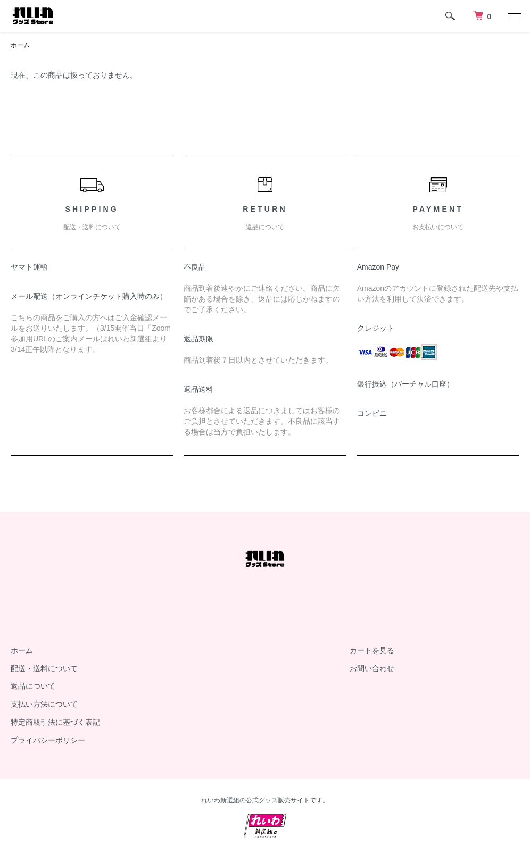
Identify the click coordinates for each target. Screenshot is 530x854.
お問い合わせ (372, 668)
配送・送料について (44, 668)
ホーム (20, 45)
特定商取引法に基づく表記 (55, 722)
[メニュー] (514, 16)
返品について (33, 686)
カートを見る (372, 650)
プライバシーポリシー (48, 740)
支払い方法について (44, 704)
